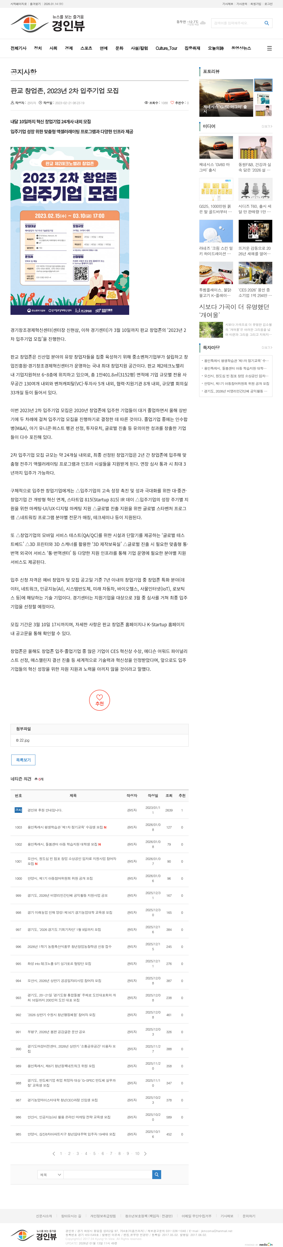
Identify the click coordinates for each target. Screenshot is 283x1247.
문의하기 (248, 1215)
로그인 (268, 4)
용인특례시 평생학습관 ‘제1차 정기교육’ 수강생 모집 (237, 360)
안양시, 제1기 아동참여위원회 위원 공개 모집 (236, 383)
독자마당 (211, 347)
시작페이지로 (18, 4)
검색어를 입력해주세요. (231, 23)
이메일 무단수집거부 (196, 1215)
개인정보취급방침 (103, 1215)
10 (137, 1153)
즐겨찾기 (35, 4)
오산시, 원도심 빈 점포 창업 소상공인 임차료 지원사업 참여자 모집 (237, 375)
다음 (145, 1154)
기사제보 (227, 4)
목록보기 (23, 760)
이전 (54, 1154)
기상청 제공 (193, 24)
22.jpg (22, 740)
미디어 (209, 126)
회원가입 (256, 4)
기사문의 (241, 4)
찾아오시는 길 (71, 1215)
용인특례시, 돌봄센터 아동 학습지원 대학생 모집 (237, 368)
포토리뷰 (211, 71)
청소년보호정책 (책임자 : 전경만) (148, 1215)
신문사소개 (44, 1215)
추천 (99, 700)
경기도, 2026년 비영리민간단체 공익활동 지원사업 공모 (237, 391)
